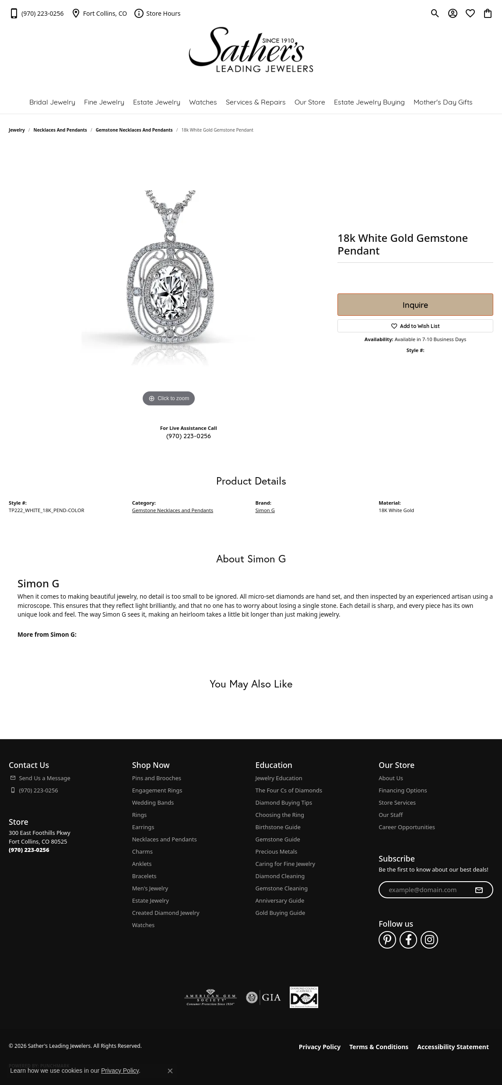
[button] (435, 13)
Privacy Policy (320, 1047)
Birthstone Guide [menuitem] (278, 827)
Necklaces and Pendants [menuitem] (164, 839)
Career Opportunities (407, 827)
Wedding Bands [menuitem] (153, 802)
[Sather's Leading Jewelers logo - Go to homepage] (251, 49)
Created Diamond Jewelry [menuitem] (166, 913)
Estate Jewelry (156, 101)
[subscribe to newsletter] (478, 890)
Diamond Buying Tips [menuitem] (284, 802)
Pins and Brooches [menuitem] (156, 778)
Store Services (397, 802)
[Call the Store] (29, 850)
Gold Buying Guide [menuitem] (280, 913)
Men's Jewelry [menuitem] (150, 888)
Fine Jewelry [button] (104, 101)
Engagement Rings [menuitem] (157, 790)
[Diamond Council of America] (304, 997)
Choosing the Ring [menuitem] (280, 815)
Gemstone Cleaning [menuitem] (282, 888)
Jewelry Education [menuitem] (279, 778)
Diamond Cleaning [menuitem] (280, 876)
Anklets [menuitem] (142, 864)
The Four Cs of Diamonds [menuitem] (289, 790)
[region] (169, 278)
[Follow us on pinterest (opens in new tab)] (387, 940)
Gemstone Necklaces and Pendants (134, 130)
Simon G (265, 510)
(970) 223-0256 (188, 435)
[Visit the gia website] (263, 997)
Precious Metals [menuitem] (277, 851)
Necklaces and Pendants (60, 130)
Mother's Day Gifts (443, 101)
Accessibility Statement (453, 1047)
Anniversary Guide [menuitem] (280, 900)
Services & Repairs (256, 101)
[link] (36, 13)
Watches (203, 101)
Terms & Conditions (378, 1047)
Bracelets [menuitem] (144, 876)
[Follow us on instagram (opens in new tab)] (429, 940)
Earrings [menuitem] (143, 827)
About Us (391, 778)
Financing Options (403, 790)
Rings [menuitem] (139, 815)
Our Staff (391, 815)
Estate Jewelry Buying (369, 101)
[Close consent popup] (170, 1071)
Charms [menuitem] (142, 851)
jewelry (17, 130)
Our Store (310, 101)
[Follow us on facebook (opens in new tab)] (408, 940)
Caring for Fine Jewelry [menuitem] (286, 864)
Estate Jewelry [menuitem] (150, 900)
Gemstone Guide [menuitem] (278, 839)
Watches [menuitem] (143, 925)
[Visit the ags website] (211, 997)
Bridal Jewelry (52, 101)
